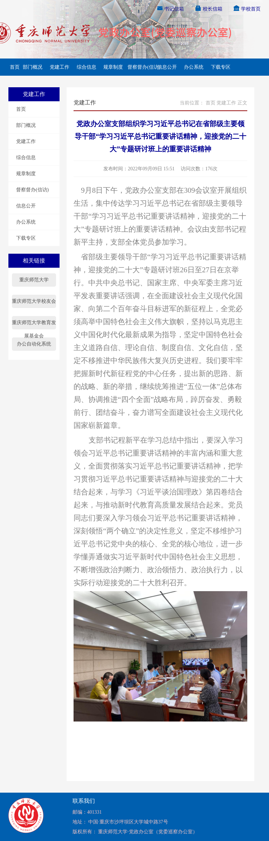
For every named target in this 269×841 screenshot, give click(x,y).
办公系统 (194, 67)
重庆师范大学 (34, 279)
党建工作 (59, 67)
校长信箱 (208, 9)
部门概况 (32, 67)
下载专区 (220, 67)
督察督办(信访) (140, 67)
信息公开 (167, 67)
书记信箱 (170, 9)
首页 (14, 67)
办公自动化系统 (34, 344)
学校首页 (247, 9)
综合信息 (86, 67)
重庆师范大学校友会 (34, 301)
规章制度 (113, 67)
